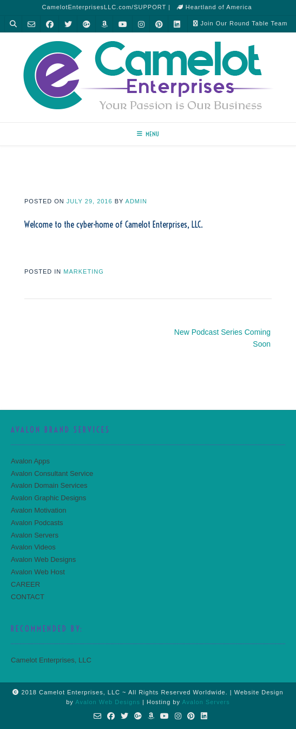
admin (136, 201)
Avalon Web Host (38, 572)
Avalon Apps (30, 461)
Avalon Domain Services (49, 485)
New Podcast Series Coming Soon (222, 338)
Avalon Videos (33, 547)
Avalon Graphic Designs (48, 498)
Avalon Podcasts (37, 523)
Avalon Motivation (38, 510)
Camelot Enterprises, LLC (51, 660)
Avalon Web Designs (43, 559)
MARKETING (83, 271)
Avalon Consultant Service (52, 473)
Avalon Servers (34, 535)
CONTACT (27, 597)
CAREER (25, 584)
